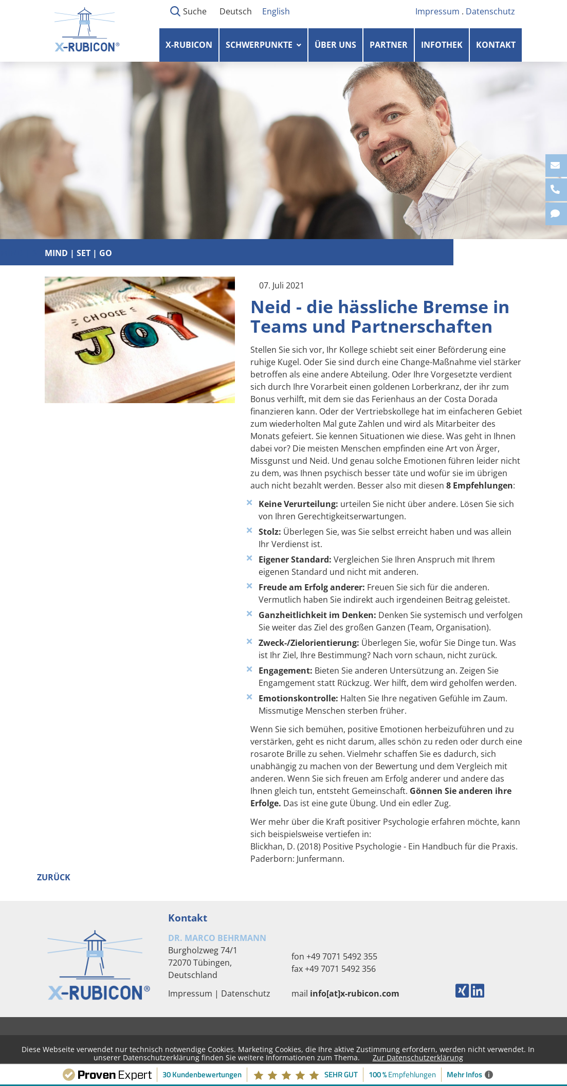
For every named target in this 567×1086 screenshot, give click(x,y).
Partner (389, 44)
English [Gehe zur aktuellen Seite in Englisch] (276, 11)
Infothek (442, 44)
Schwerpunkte (259, 44)
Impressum (437, 11)
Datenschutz (490, 11)
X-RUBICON (189, 44)
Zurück (53, 877)
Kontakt (496, 44)
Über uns (335, 44)
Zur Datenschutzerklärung (418, 1057)
